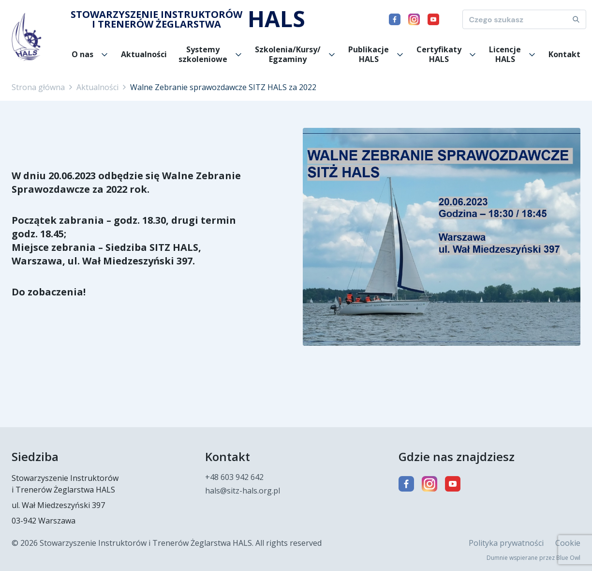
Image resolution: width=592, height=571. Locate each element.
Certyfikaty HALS (438, 54)
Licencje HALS (505, 54)
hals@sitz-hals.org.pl (242, 490)
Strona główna (38, 87)
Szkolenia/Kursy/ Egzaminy (288, 54)
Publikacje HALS (368, 54)
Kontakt (564, 54)
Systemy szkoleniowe (202, 54)
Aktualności (144, 54)
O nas (82, 54)
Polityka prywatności (506, 543)
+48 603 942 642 (234, 477)
